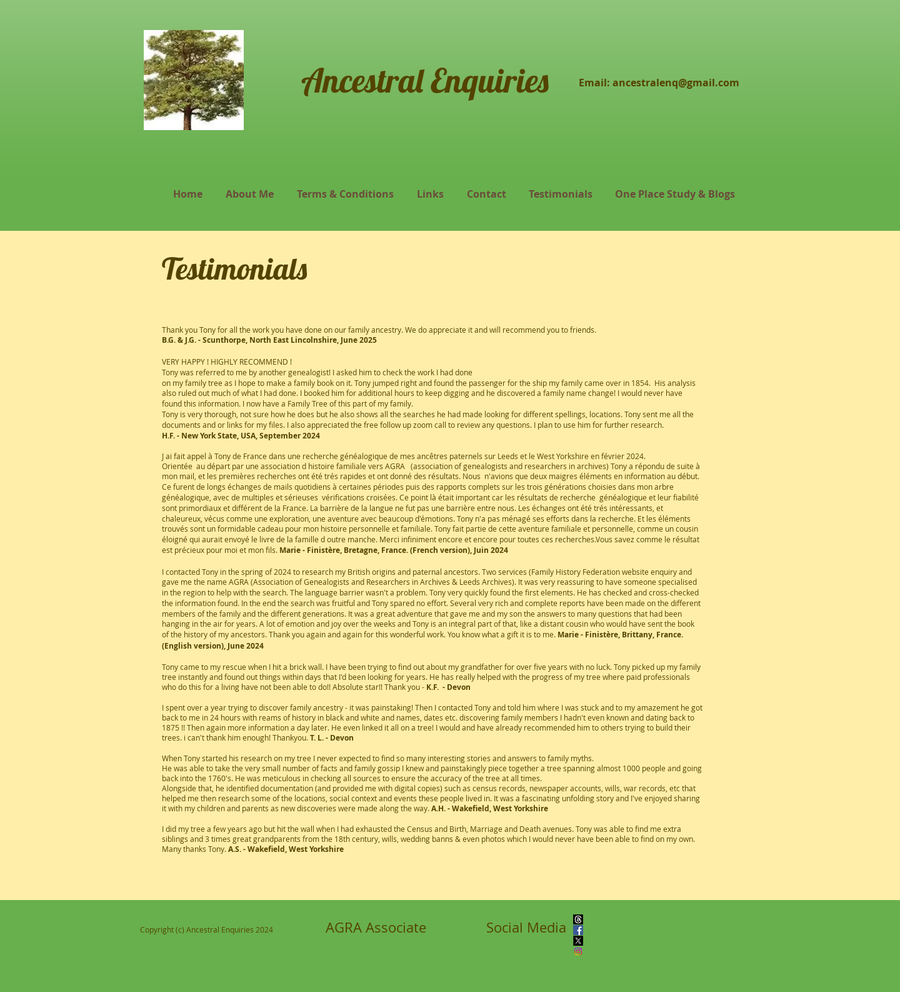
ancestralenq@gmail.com (675, 82)
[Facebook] (578, 930)
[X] (578, 941)
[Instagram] (578, 951)
